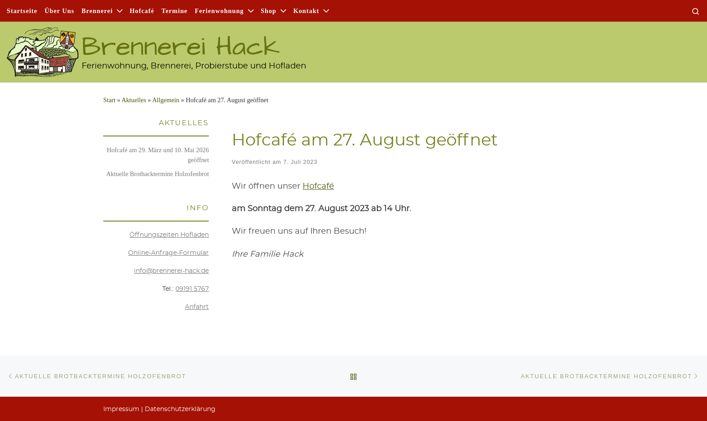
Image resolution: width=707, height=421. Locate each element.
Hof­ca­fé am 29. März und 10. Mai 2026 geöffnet (158, 154)
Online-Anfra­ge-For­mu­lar (168, 253)
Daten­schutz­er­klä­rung (180, 409)
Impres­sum (121, 409)
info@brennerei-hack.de (171, 271)
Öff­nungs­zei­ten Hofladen (169, 235)
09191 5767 (192, 289)
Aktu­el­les (133, 100)
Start (109, 100)
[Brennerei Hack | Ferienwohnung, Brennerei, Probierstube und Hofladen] (42, 47)
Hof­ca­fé (318, 186)
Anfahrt (197, 307)
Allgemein (165, 100)
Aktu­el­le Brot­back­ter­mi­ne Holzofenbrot (157, 173)
